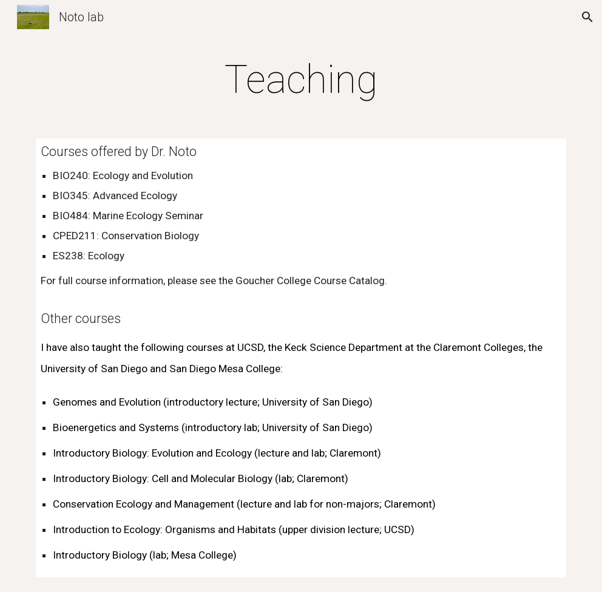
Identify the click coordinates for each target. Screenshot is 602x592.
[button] (587, 17)
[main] (301, 80)
